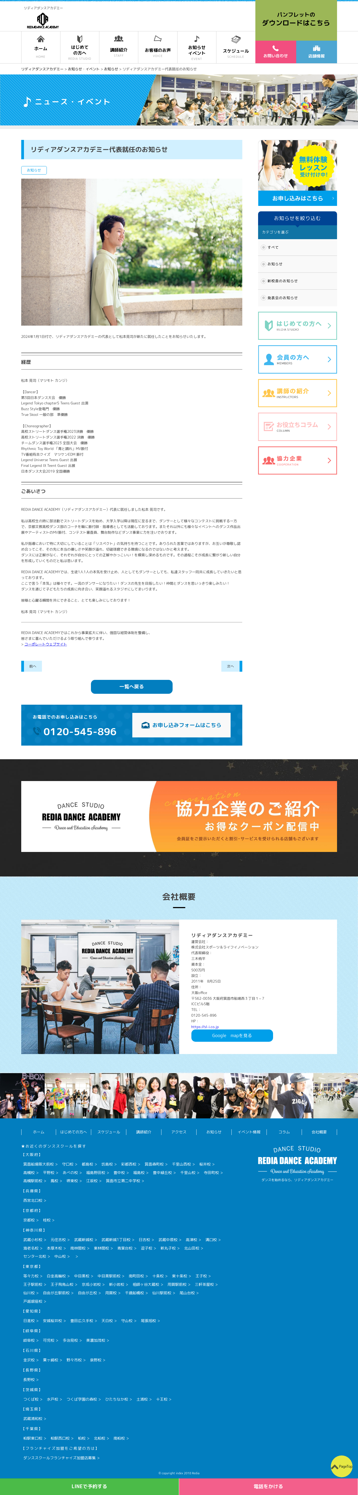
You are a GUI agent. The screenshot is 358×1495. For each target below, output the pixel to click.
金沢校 (29, 1359)
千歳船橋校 (134, 1292)
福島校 (139, 1172)
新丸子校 (168, 1248)
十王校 (161, 1399)
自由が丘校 (87, 1292)
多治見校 (70, 1340)
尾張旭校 (148, 1320)
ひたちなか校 (116, 1399)
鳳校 (54, 1180)
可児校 (48, 1340)
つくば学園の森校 (81, 1399)
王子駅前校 (32, 1284)
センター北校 (34, 1256)
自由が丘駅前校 (56, 1292)
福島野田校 (95, 1172)
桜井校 (205, 1164)
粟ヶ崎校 (50, 1359)
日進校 (29, 1320)
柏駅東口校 (32, 1438)
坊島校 (107, 1164)
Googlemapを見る (232, 1035)
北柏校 (99, 1438)
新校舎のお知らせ (283, 280)
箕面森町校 (154, 1164)
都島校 (87, 1164)
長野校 (29, 1379)
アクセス (178, 1131)
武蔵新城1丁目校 (116, 1239)
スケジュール (108, 1131)
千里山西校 (181, 1164)
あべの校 (70, 1172)
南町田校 (136, 1275)
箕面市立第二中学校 (123, 1180)
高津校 (191, 1239)
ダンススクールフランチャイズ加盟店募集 (59, 1457)
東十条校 (179, 1275)
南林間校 (77, 1248)
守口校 (68, 1164)
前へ (32, 666)
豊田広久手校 (81, 1320)
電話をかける (268, 1486)
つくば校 (31, 1399)
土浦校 (142, 1399)
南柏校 (119, 1438)
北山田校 (191, 1248)
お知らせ (275, 264)
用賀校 (111, 1292)
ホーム (38, 1131)
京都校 (29, 1220)
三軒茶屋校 (204, 1284)
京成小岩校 (91, 1284)
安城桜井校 (52, 1320)
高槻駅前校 (32, 1180)
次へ (230, 666)
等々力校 (31, 1275)
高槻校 (29, 1172)
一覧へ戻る (132, 686)
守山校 (127, 1320)
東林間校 (101, 1248)
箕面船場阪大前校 (38, 1164)
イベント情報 (249, 1131)
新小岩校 (116, 1284)
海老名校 (31, 1248)
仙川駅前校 (161, 1292)
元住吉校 (58, 1239)
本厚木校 (54, 1248)
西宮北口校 (32, 1200)
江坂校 (92, 1180)
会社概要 (319, 1131)
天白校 (107, 1320)
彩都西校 (128, 1164)
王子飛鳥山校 (62, 1284)
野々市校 (74, 1359)
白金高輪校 (56, 1275)
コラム (284, 1131)
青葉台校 (125, 1248)
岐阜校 (29, 1340)
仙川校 (29, 1292)
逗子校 (146, 1248)
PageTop (345, 1466)
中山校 (60, 1256)
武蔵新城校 (83, 1239)
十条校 (158, 1275)
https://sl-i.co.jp (205, 1026)
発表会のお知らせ (283, 297)
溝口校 (211, 1239)
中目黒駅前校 (109, 1275)
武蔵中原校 (168, 1239)
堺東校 (72, 1180)
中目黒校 (81, 1275)
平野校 (48, 1172)
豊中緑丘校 (162, 1172)
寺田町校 (211, 1172)
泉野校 (96, 1359)
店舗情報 (316, 52)
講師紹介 (143, 1131)
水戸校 (52, 1399)
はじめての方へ (73, 1131)
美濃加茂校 (95, 1340)
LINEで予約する (89, 1486)
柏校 (81, 1438)
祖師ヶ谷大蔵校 (146, 1284)
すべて (273, 247)
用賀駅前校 (176, 1284)
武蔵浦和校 (32, 1418)
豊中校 (119, 1172)
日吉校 (144, 1239)
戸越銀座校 (32, 1301)
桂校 (47, 1220)
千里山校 (187, 1172)
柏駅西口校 (60, 1438)
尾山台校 (187, 1292)
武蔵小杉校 (32, 1239)
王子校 (201, 1275)
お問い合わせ (275, 52)
